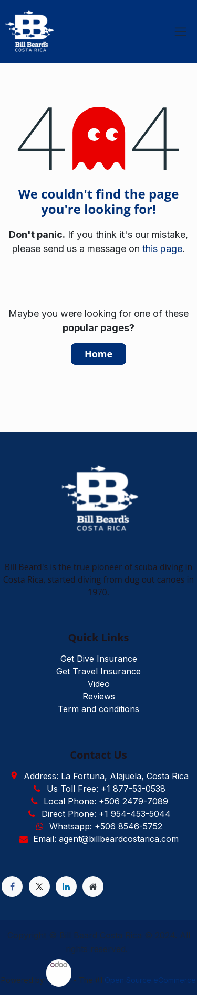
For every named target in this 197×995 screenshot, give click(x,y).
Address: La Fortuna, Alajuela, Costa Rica (106, 776)
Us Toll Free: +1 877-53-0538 (106, 788)
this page (162, 248)
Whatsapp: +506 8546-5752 (105, 826)
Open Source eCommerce (150, 980)
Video (99, 684)
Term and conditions (98, 709)
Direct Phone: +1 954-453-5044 (106, 813)
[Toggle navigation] (180, 31)
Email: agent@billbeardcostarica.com (106, 839)
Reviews (98, 696)
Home (98, 353)
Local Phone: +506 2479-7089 (106, 801)
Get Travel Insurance (98, 671)
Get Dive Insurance (98, 658)
